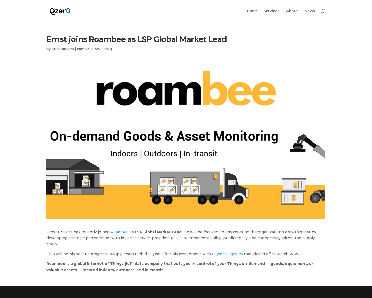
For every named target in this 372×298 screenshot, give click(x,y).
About (292, 11)
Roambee (120, 232)
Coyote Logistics (227, 254)
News (310, 11)
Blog (108, 49)
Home (251, 11)
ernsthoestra (63, 49)
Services (272, 11)
